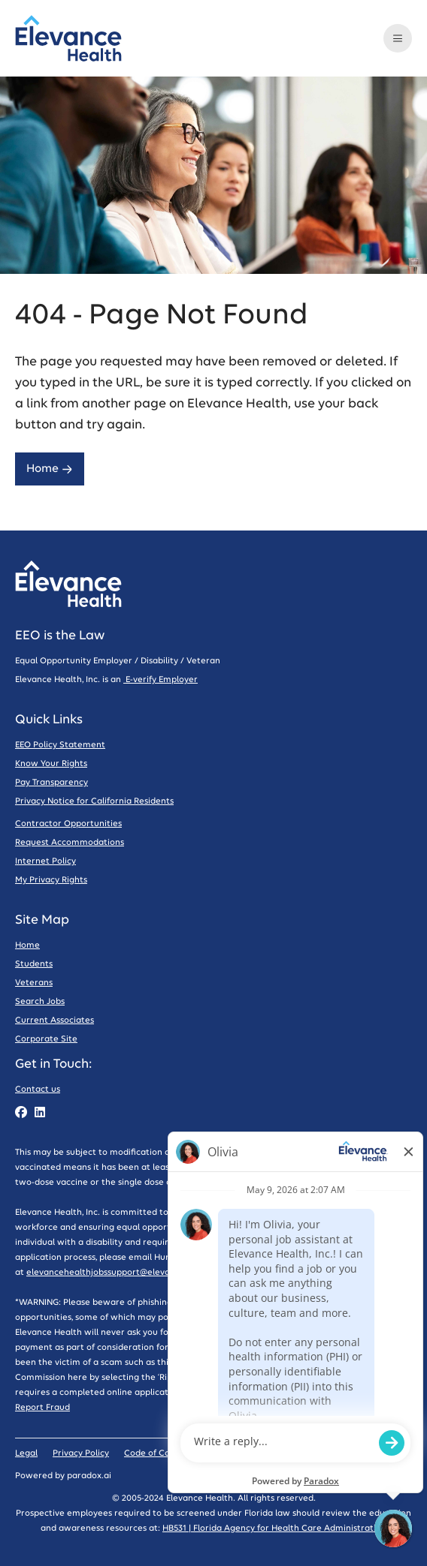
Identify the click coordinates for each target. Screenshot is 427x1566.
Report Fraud (42, 1407)
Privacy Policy (81, 1453)
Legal (26, 1453)
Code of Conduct (159, 1453)
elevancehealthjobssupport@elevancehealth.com (129, 1272)
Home (49, 468)
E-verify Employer (160, 679)
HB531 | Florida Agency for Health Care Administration (274, 1528)
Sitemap (226, 1453)
